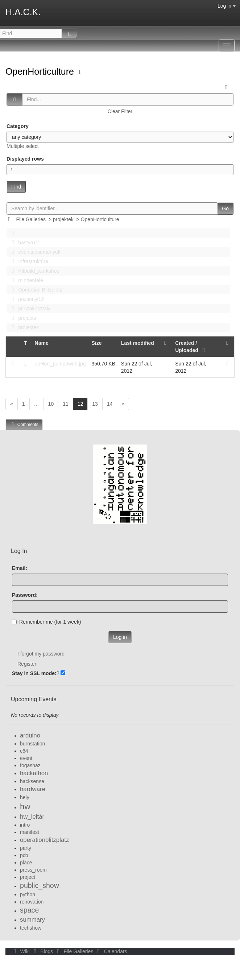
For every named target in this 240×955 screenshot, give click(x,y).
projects (22, 318)
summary (32, 919)
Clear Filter (120, 111)
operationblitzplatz (44, 839)
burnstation (32, 744)
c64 (24, 751)
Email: (19, 568)
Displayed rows (25, 159)
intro (25, 825)
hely (24, 797)
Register (26, 664)
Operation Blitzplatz (35, 290)
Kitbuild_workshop (33, 271)
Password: (25, 595)
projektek (63, 219)
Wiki (21, 951)
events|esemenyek (34, 252)
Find (16, 187)
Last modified (137, 343)
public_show (39, 885)
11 (66, 404)
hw (25, 806)
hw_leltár (32, 816)
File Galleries (31, 219)
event (26, 758)
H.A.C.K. (23, 12)
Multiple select (23, 146)
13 (95, 404)
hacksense (32, 781)
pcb (24, 855)
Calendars (111, 951)
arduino (30, 735)
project (27, 877)
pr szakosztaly (29, 308)
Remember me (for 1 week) (46, 622)
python (27, 894)
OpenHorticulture (40, 71)
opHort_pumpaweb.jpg (60, 364)
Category (18, 126)
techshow (30, 928)
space (29, 910)
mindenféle (25, 280)
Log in (227, 6)
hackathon (34, 773)
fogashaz (30, 765)
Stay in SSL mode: (34, 673)
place (26, 862)
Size (96, 343)
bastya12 (23, 242)
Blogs (42, 951)
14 (110, 404)
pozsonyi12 (26, 299)
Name (42, 343)
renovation (32, 902)
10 (51, 404)
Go (225, 208)
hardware (32, 789)
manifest (29, 832)
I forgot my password (41, 654)
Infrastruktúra (28, 261)
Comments (23, 424)
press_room (33, 870)
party (25, 848)
